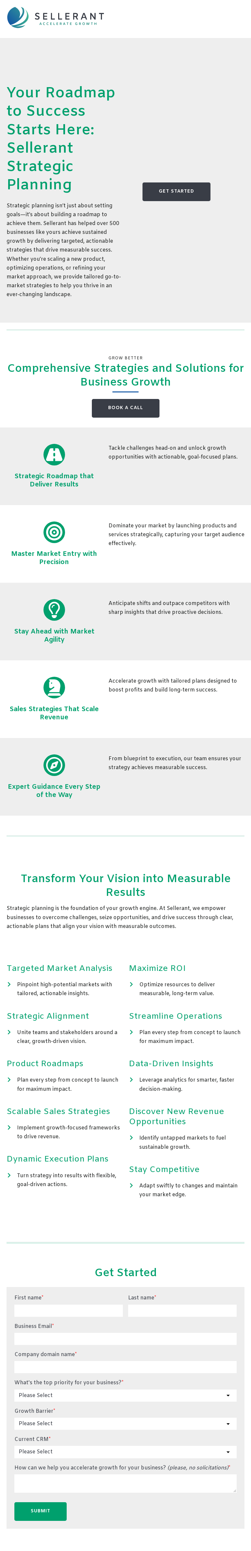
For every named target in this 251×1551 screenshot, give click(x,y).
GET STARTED (176, 191)
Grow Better (126, 358)
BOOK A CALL (125, 408)
